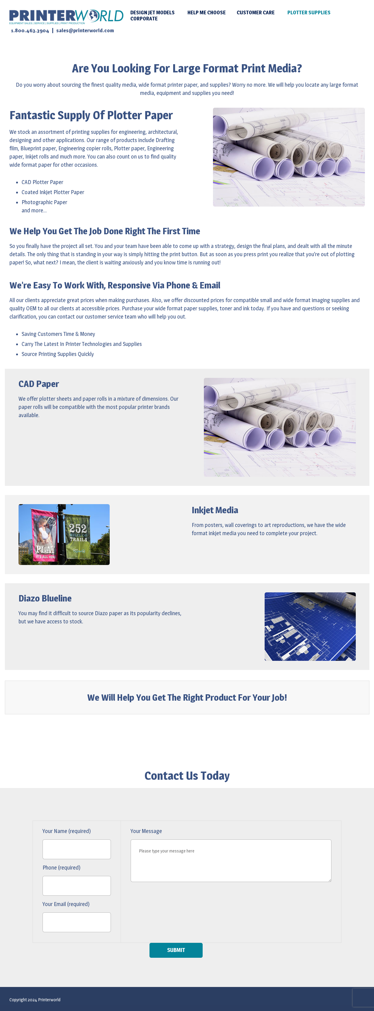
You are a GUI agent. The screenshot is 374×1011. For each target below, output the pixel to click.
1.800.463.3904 (30, 30)
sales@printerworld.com (85, 30)
